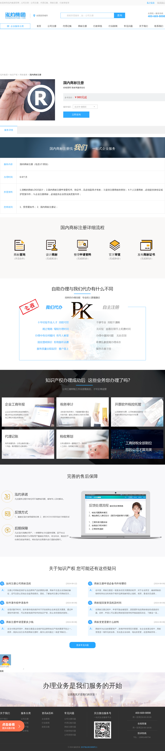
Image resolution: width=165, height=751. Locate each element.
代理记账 (67, 26)
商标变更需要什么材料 (106, 622)
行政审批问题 (70, 731)
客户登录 (151, 3)
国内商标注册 (35, 75)
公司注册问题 (70, 719)
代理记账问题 (70, 723)
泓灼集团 (4, 75)
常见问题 (128, 26)
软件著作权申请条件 (17, 602)
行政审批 (97, 26)
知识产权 (14, 75)
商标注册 (82, 26)
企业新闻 (46, 719)
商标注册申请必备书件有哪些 (110, 583)
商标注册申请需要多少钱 (19, 622)
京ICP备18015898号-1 (89, 747)
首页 (39, 26)
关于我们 (143, 26)
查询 (119, 15)
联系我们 (161, 3)
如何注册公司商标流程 (18, 583)
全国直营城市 (42, 15)
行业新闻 (113, 26)
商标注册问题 (70, 727)
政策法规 (46, 727)
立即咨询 (76, 114)
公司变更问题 (70, 735)
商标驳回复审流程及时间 (107, 602)
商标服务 (24, 75)
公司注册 (52, 26)
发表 (2, 671)
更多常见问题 (82, 645)
